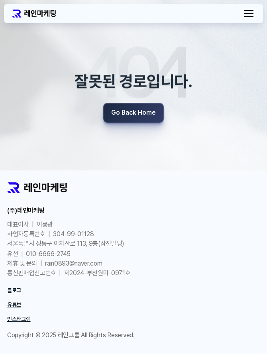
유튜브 (14, 304)
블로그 (14, 290)
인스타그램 (19, 319)
